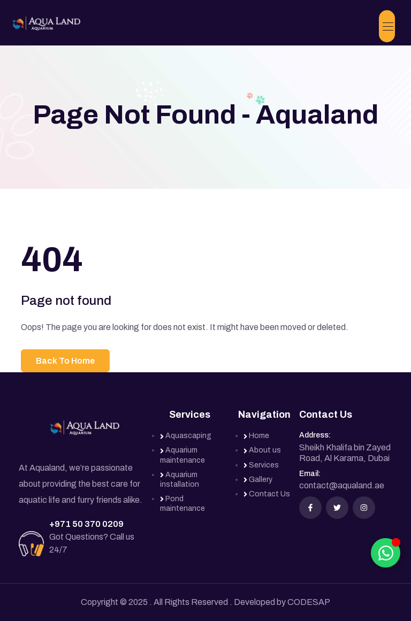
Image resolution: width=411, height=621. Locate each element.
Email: (310, 474)
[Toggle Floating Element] (385, 553)
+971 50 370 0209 (86, 523)
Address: (315, 435)
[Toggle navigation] (387, 26)
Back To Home (65, 360)
